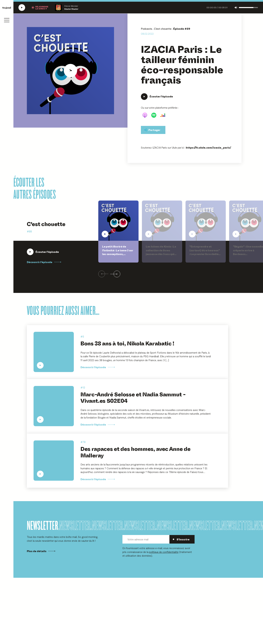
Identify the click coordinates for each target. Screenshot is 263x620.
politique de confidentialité (163, 552)
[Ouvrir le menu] (6, 20)
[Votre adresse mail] (145, 539)
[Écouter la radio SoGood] (21, 7)
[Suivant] (115, 274)
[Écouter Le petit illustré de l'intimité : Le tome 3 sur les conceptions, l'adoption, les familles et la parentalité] (43, 251)
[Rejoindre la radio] (40, 8)
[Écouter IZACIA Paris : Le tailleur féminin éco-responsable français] (70, 70)
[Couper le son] (236, 8)
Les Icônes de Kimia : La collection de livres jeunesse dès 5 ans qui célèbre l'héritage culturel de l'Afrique (161, 254)
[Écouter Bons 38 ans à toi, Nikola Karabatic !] (54, 352)
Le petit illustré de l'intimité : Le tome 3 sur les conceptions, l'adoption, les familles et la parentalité (117, 254)
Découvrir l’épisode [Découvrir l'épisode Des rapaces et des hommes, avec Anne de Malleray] (98, 479)
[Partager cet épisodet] (153, 130)
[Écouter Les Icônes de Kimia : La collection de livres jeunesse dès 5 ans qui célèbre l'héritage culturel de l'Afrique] (162, 221)
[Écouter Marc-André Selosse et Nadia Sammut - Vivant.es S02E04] (54, 406)
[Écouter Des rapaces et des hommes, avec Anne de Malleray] (54, 460)
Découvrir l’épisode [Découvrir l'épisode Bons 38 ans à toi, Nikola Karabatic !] (98, 367)
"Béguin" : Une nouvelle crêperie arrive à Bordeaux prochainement (248, 252)
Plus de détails (41, 551)
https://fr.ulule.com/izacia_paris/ (208, 147)
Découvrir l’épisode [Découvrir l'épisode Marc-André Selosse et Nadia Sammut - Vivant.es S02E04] (98, 424)
